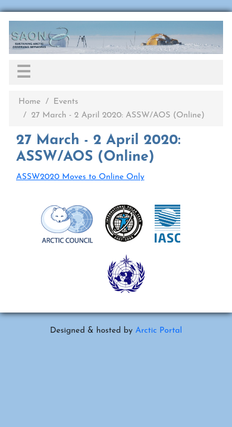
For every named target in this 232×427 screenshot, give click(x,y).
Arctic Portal (158, 330)
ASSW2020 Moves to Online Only (80, 177)
